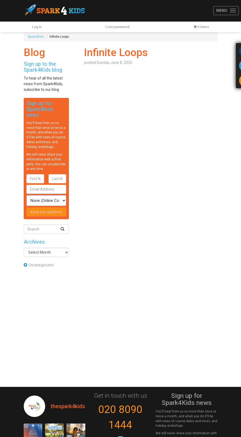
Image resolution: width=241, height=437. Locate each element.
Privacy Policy (55, 169)
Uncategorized (41, 265)
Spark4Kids (54, 11)
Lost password (118, 27)
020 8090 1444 (120, 417)
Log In (37, 27)
